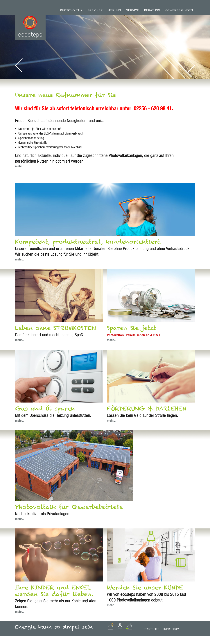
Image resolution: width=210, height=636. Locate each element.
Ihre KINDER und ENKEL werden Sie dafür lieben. (54, 592)
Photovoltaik (71, 10)
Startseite (151, 629)
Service (132, 10)
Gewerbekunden (179, 10)
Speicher (95, 10)
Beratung (152, 10)
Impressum (171, 629)
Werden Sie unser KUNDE (145, 589)
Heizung (114, 10)
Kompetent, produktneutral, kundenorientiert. (88, 243)
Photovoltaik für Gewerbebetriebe (69, 508)
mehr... (19, 166)
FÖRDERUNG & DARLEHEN (146, 410)
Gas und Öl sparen (45, 410)
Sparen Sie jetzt (131, 329)
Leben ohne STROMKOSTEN (55, 329)
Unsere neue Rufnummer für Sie (65, 96)
